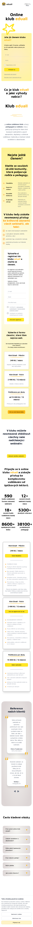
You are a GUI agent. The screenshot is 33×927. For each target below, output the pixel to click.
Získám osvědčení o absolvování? (16, 839)
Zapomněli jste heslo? (10, 74)
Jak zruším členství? (16, 873)
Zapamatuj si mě (11, 65)
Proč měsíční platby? (16, 858)
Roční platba (16, 865)
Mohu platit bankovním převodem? (16, 849)
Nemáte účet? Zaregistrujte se (12, 77)
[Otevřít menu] (27, 5)
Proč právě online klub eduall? (16, 830)
